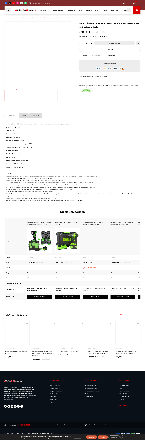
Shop (11, 18)
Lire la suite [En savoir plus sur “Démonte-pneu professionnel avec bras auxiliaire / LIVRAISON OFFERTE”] (95, 296)
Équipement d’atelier (122, 85)
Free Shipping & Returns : (91, 76)
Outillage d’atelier (20, 18)
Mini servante (36, 348)
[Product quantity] (86, 43)
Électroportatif (104, 85)
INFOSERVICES (51, 433)
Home (6, 18)
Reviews (35, 116)
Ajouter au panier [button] (39, 296)
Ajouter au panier (114, 43)
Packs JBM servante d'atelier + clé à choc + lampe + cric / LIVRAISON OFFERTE (43, 354)
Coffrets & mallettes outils (35, 18)
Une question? (98, 55)
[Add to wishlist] (138, 43)
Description (11, 116)
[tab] (11, 115)
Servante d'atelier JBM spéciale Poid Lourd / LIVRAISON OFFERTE (99, 352)
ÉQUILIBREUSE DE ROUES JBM (69, 351)
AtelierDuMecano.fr (21, 433)
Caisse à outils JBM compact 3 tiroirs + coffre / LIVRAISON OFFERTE (127, 352)
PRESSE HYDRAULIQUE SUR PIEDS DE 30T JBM (16, 352)
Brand (24, 116)
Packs (87, 87)
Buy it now (110, 49)
